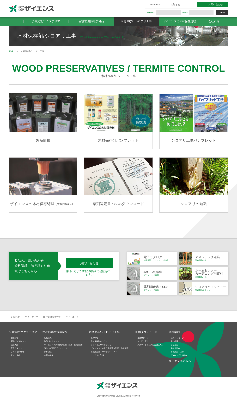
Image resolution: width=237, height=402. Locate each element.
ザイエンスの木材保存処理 (179, 21)
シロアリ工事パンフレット (102, 345)
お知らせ (175, 4)
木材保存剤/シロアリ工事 (136, 21)
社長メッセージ (177, 338)
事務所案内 (175, 348)
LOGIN (222, 12)
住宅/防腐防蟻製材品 (91, 21)
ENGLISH (155, 4)
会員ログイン (143, 338)
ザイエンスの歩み (180, 361)
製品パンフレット (18, 341)
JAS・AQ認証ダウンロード (55, 348)
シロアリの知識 (97, 355)
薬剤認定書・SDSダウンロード (104, 352)
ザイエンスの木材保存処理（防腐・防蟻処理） (64, 345)
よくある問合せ (17, 352)
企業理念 (174, 345)
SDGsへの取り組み (179, 355)
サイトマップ (31, 317)
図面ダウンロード (146, 332)
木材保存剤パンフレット (101, 341)
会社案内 (213, 21)
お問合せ (15, 317)
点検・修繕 (15, 355)
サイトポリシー (73, 317)
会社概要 (174, 341)
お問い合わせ (215, 4)
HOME (16, 21)
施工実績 (14, 345)
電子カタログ (16, 348)
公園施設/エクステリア (46, 21)
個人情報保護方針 (52, 317)
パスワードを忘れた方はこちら (150, 345)
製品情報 (14, 338)
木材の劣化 (48, 355)
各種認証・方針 (177, 352)
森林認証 (48, 352)
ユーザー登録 (143, 341)
